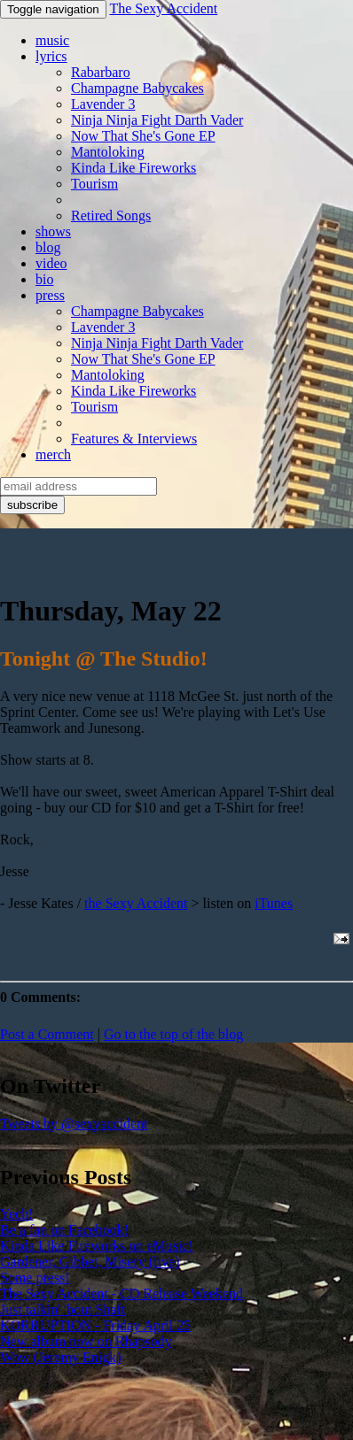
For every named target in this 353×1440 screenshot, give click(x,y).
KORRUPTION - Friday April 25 (95, 1325)
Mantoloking (108, 151)
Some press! (35, 1277)
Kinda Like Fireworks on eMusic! (96, 1245)
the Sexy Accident (135, 903)
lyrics (51, 56)
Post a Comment (47, 1034)
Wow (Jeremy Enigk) (60, 1357)
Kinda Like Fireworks (133, 167)
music (52, 40)
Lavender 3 (103, 104)
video (51, 263)
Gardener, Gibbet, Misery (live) (89, 1261)
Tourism (94, 183)
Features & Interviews (134, 438)
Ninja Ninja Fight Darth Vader (157, 119)
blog (47, 247)
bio (44, 279)
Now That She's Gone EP (143, 135)
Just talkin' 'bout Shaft (62, 1309)
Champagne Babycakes (137, 88)
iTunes (274, 903)
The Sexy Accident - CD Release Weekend (121, 1293)
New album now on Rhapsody (86, 1341)
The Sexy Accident (163, 8)
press (50, 295)
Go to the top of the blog (173, 1034)
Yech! (16, 1213)
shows (53, 231)
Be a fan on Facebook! (64, 1229)
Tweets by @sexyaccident (73, 1123)
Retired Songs (111, 215)
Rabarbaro (100, 72)
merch (53, 454)
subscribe (32, 505)
